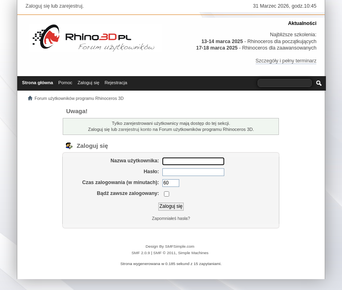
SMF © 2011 (164, 253)
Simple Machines (193, 253)
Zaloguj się (38, 6)
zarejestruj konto (135, 129)
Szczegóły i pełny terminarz (286, 61)
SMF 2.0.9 (140, 253)
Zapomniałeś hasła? (171, 218)
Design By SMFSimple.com (169, 246)
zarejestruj (70, 6)
